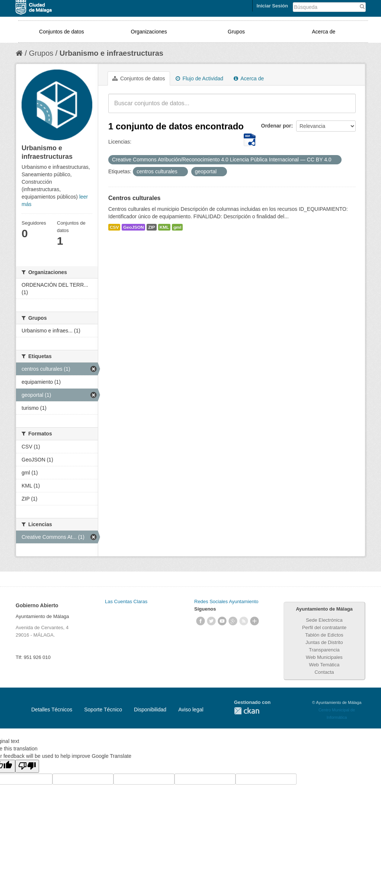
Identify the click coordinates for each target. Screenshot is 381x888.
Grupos (236, 32)
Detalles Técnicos (51, 709)
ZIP (151, 227)
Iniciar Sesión (272, 6)
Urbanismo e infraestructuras (111, 53)
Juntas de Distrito (324, 642)
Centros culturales (134, 198)
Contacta (324, 672)
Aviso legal (190, 709)
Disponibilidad (150, 709)
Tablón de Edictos (324, 635)
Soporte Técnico (103, 709)
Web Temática (324, 664)
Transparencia (324, 650)
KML (164, 227)
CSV (114, 227)
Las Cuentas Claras (126, 601)
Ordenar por (276, 126)
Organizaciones (149, 32)
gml (177, 227)
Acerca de (323, 32)
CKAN (246, 711)
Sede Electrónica (324, 620)
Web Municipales (324, 657)
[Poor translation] (27, 766)
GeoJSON (133, 227)
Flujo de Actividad (200, 78)
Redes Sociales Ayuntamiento (226, 601)
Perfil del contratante (324, 627)
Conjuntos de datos (61, 32)
